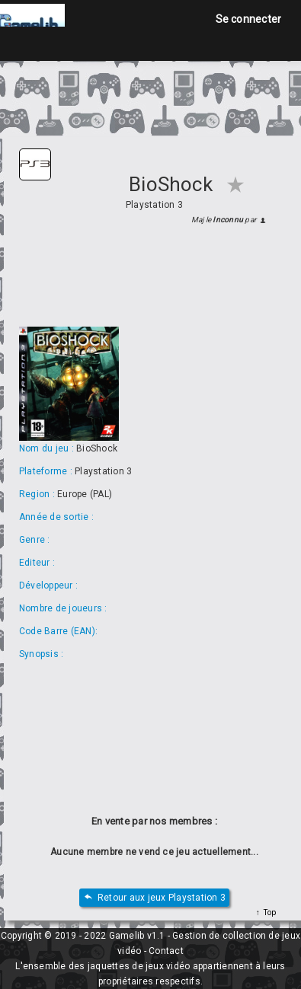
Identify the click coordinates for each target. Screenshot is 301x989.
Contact (166, 951)
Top (268, 912)
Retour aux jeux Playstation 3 (154, 898)
